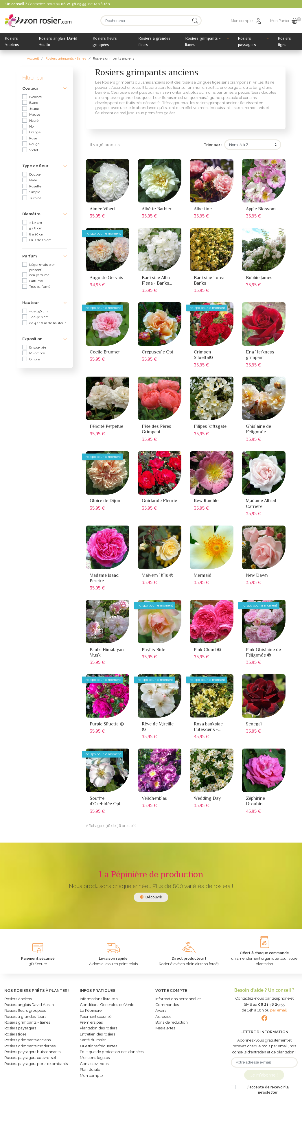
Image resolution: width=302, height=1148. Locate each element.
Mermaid (202, 575)
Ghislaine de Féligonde (258, 429)
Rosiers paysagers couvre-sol (30, 1059)
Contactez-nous (94, 1066)
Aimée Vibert (102, 208)
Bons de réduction (171, 1024)
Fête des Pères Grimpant (156, 429)
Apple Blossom (261, 208)
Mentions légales (95, 1059)
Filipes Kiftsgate (210, 426)
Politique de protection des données (111, 1054)
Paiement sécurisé (95, 1018)
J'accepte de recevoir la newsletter (268, 1089)
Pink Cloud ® (207, 649)
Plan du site (90, 1071)
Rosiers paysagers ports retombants (36, 1066)
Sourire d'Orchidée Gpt (105, 801)
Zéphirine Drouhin (255, 801)
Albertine (203, 208)
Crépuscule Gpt (157, 352)
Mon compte (91, 1077)
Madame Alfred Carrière (261, 503)
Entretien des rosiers (97, 1036)
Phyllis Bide (153, 649)
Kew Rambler (207, 500)
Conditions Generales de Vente (107, 1007)
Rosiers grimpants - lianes (27, 1024)
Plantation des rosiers (98, 1030)
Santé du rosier (93, 1042)
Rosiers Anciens (18, 1001)
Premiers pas (91, 1024)
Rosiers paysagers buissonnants (32, 1054)
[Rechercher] (151, 20)
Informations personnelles (178, 1001)
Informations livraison (99, 1001)
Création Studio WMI (213, 1141)
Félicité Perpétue (106, 426)
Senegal (254, 724)
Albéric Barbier (157, 208)
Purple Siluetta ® (107, 724)
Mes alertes (165, 1030)
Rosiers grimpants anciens (27, 1042)
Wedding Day (207, 798)
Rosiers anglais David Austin (29, 1007)
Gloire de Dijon (105, 500)
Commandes (167, 1007)
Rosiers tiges (15, 1036)
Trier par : (213, 144)
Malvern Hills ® (157, 575)
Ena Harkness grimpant (260, 354)
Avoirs (160, 1012)
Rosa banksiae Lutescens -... (208, 726)
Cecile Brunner (105, 352)
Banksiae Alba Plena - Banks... (157, 280)
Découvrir (151, 897)
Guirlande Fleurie (159, 500)
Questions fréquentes (98, 1048)
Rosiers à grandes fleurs (25, 1018)
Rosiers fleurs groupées (25, 1012)
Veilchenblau (154, 798)
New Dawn (257, 575)
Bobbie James (259, 277)
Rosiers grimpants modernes (30, 1048)
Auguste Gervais (106, 277)
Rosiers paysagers (20, 1030)
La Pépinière (91, 1012)
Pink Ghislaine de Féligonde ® (263, 652)
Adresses (163, 1018)
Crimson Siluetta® (203, 354)
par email (278, 1010)
